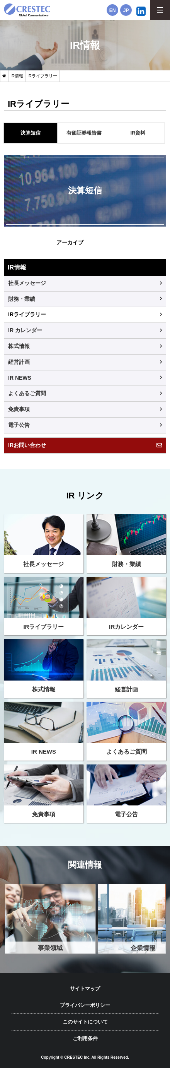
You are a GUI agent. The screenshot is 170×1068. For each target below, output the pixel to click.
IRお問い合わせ (27, 445)
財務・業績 (21, 299)
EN (112, 10)
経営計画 (19, 362)
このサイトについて (85, 1022)
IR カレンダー (25, 330)
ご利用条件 (85, 1038)
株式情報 (19, 346)
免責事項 (19, 409)
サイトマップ (85, 988)
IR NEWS (19, 378)
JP (126, 10)
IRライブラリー (27, 314)
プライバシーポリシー (85, 1005)
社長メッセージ (27, 283)
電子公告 (19, 425)
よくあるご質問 (27, 393)
